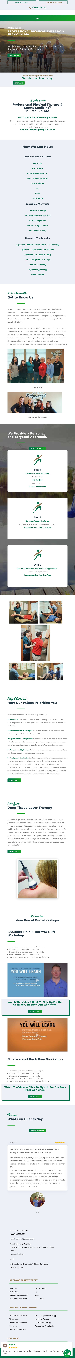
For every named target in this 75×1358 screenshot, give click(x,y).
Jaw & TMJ (37, 163)
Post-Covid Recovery (37, 230)
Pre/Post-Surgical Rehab (37, 225)
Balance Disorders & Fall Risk (38, 215)
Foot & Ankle (37, 198)
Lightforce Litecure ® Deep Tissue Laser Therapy (37, 245)
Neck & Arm (37, 168)
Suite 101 (13, 1251)
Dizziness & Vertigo (37, 210)
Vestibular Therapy (37, 264)
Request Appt (23, 2)
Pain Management (37, 220)
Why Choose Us (37, 448)
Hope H (12, 1345)
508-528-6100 (37, 578)
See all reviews (37, 1130)
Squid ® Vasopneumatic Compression (37, 250)
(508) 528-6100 (39, 7)
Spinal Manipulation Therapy (37, 260)
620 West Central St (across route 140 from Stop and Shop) (32, 1247)
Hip (37, 188)
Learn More (14, 780)
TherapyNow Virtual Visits (44, 1326)
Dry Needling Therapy (37, 269)
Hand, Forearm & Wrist (37, 178)
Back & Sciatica (37, 183)
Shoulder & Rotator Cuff (37, 173)
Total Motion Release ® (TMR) (37, 255)
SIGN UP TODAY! (35, 1012)
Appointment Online (37, 584)
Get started (14, 55)
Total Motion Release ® (18, 1329)
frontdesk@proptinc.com (22, 1239)
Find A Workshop (54, 2)
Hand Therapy (37, 274)
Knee (37, 193)
